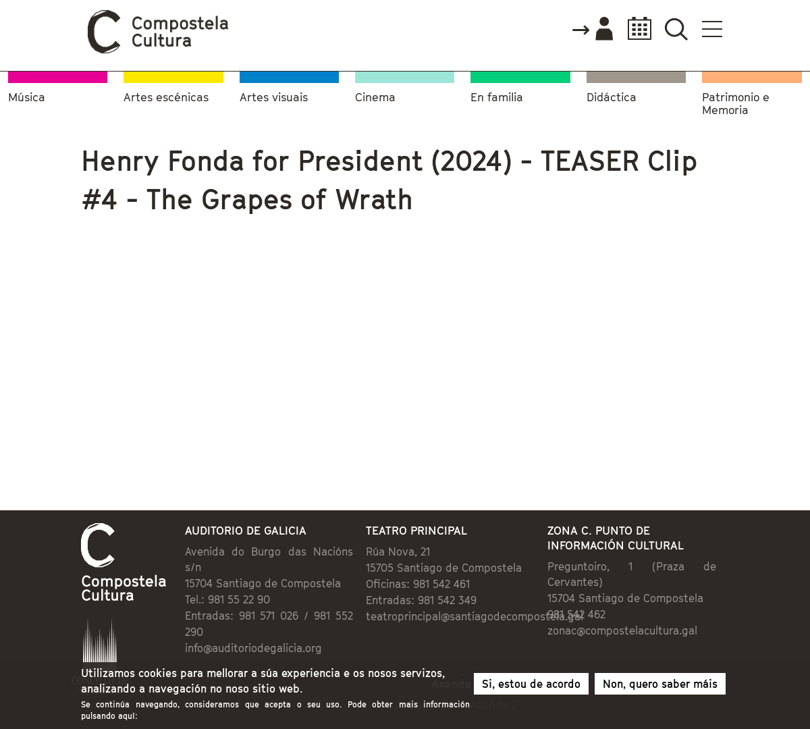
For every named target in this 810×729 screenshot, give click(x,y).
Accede (592, 30)
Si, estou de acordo (531, 684)
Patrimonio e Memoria (736, 104)
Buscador (676, 28)
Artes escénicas (166, 97)
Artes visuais (274, 97)
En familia (496, 97)
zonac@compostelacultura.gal (622, 630)
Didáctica (612, 97)
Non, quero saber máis (660, 684)
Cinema (375, 97)
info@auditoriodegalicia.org (253, 648)
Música (26, 97)
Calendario (635, 28)
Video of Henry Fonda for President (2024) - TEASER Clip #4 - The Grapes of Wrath (238, 347)
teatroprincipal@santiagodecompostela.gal (474, 616)
